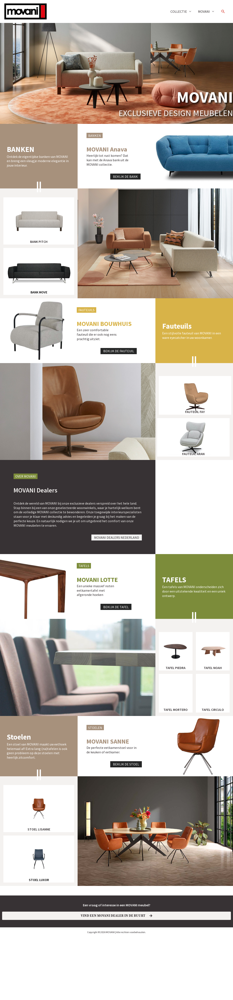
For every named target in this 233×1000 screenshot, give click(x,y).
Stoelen (19, 755)
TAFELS (174, 598)
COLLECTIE (178, 11)
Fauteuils (177, 344)
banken (20, 149)
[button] (223, 11)
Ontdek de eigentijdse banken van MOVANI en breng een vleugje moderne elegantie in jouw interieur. (38, 161)
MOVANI (204, 11)
